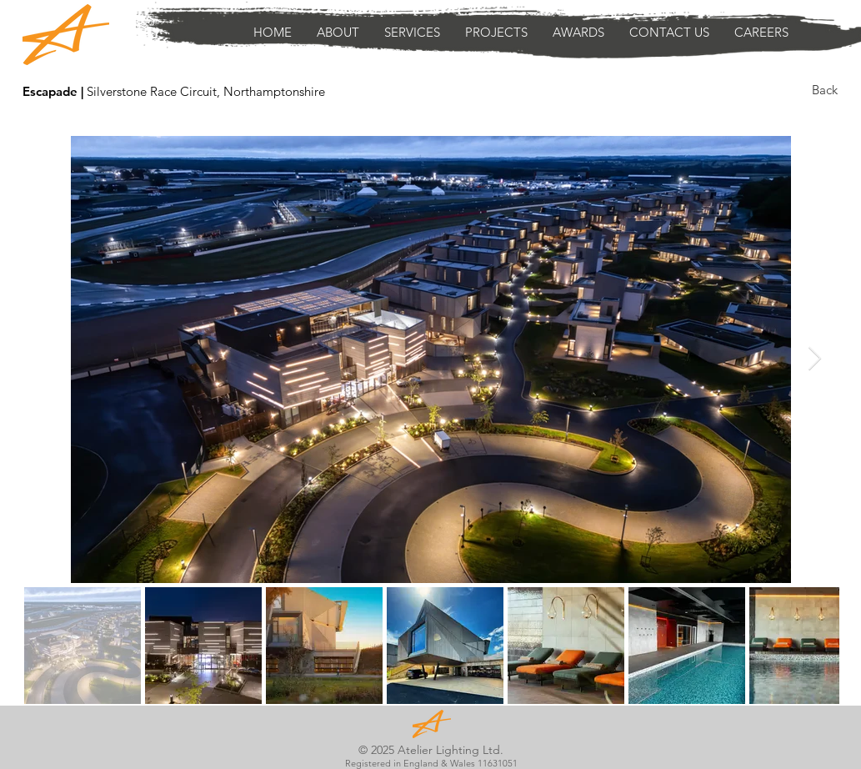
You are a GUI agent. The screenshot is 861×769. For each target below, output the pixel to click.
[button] (412, 32)
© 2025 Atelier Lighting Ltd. (430, 749)
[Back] (824, 89)
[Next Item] (815, 359)
